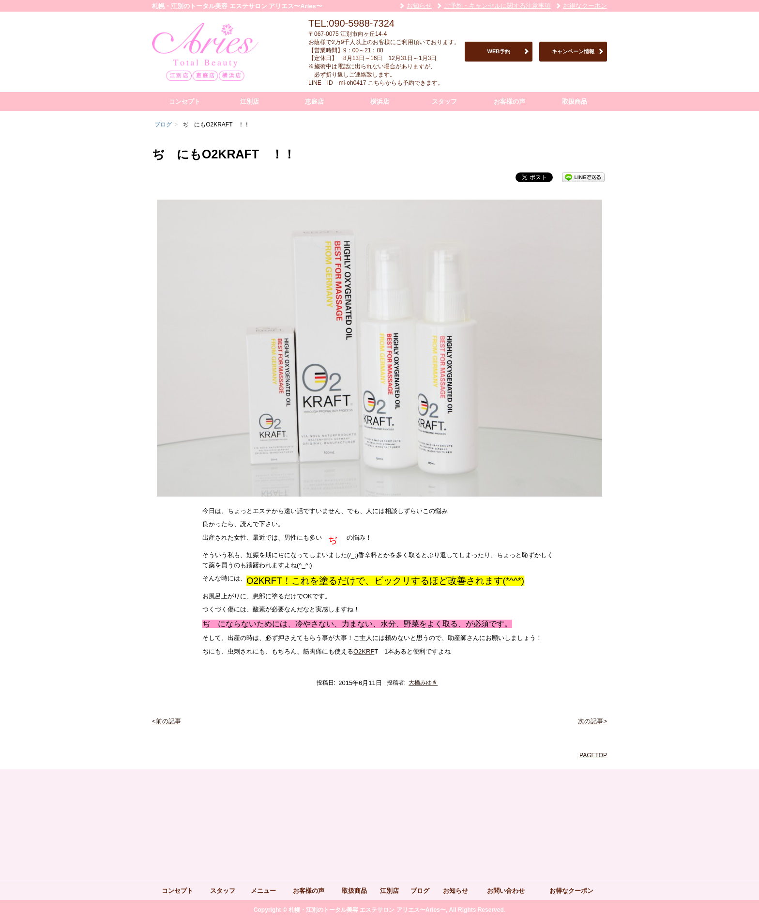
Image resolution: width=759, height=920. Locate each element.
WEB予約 (499, 51)
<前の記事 (166, 721)
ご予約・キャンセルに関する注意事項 (497, 5)
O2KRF (363, 651)
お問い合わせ (506, 890)
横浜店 (379, 101)
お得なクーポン (585, 5)
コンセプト (184, 101)
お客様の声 (509, 101)
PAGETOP (593, 755)
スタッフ (444, 101)
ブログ (419, 890)
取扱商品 (574, 101)
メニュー (263, 890)
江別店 (249, 101)
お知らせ (419, 5)
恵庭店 (314, 101)
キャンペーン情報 (573, 51)
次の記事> (592, 721)
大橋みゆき (423, 682)
